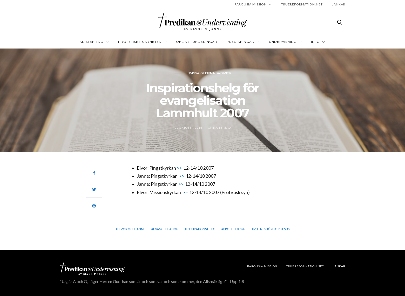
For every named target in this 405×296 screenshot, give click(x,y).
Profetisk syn (234, 229)
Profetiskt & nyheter (139, 42)
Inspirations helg (201, 229)
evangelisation (166, 229)
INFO (315, 42)
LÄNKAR (338, 4)
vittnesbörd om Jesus (271, 229)
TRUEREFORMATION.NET (302, 4)
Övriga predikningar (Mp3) (209, 73)
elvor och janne (131, 229)
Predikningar (240, 42)
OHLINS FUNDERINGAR (196, 42)
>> (179, 168)
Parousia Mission (251, 4)
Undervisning (282, 42)
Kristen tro (92, 42)
